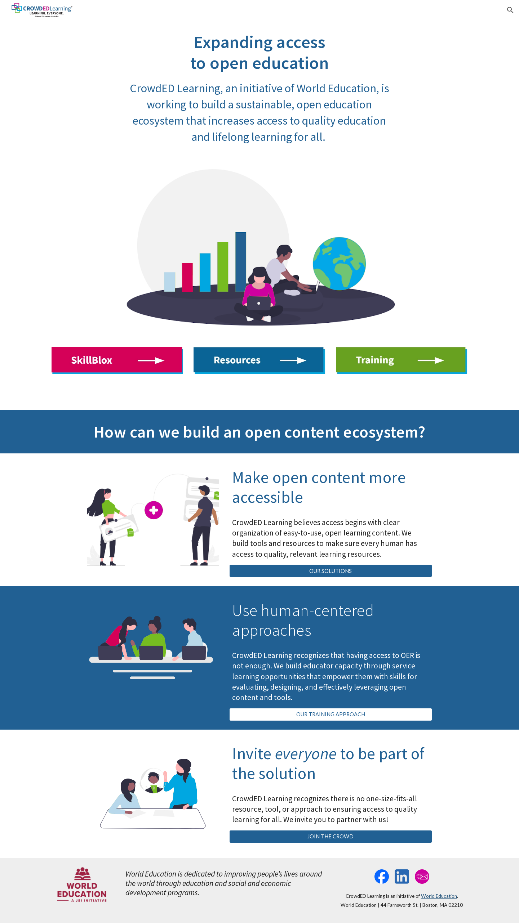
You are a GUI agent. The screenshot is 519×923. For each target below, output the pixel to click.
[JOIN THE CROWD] (330, 836)
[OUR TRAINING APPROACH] (330, 714)
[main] (259, 88)
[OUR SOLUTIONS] (330, 571)
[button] (510, 10)
